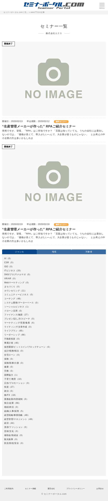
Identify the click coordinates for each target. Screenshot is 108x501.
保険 (6, 359)
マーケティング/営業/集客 (17, 323)
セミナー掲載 (30, 489)
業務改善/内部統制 (13, 399)
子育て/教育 (10, 379)
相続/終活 (9, 407)
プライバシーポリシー (75, 489)
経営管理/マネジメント (15, 419)
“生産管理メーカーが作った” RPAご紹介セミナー (39, 126)
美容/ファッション (13, 427)
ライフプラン (11, 330)
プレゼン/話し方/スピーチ (17, 318)
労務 (6, 371)
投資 (6, 387)
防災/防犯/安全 (11, 443)
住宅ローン (9, 355)
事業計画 (8, 343)
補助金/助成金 (11, 435)
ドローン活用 (11, 311)
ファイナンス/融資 (13, 314)
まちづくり (9, 286)
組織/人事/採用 (11, 411)
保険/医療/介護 (11, 363)
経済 (6, 423)
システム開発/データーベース (19, 302)
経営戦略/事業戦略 (13, 415)
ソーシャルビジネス (14, 307)
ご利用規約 (8, 489)
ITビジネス (9, 270)
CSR (6, 262)
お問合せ (100, 489)
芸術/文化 (9, 431)
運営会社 (51, 489)
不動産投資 (9, 339)
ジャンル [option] (19, 251)
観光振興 (8, 439)
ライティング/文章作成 (15, 327)
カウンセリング (12, 290)
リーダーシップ (12, 335)
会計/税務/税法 (11, 351)
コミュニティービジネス (16, 294)
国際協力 (8, 375)
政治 (6, 391)
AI (5, 258)
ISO (6, 266)
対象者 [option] (89, 251)
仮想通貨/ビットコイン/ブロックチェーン (25, 347)
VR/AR (7, 278)
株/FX (7, 395)
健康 (6, 367)
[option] (54, 351)
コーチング (9, 298)
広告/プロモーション (14, 383)
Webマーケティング (14, 282)
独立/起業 (9, 403)
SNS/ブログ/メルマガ (15, 274)
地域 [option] (54, 251)
